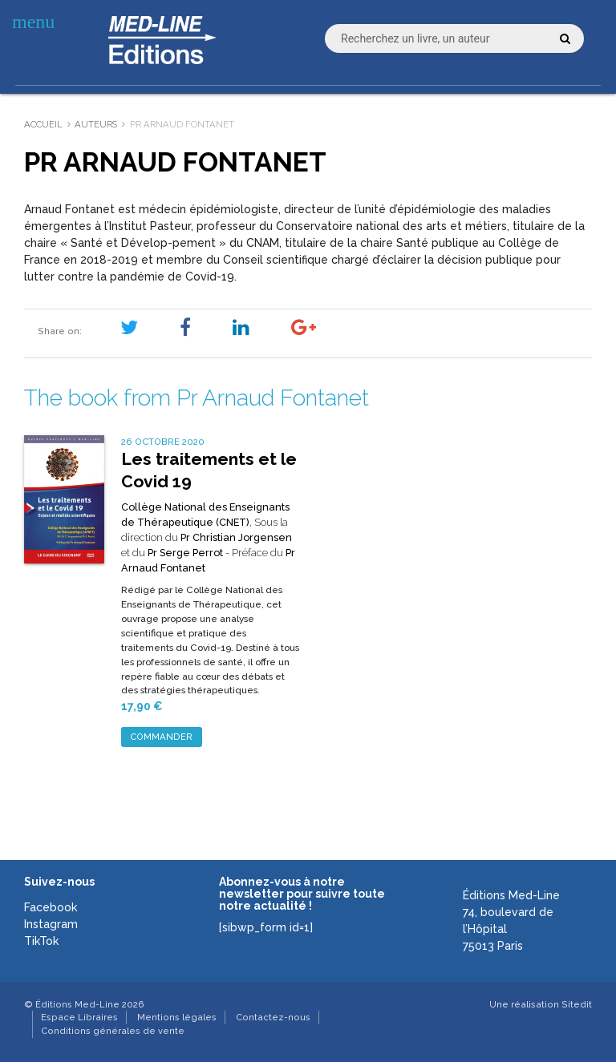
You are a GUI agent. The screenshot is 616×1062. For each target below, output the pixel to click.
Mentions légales (177, 1017)
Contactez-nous (273, 1017)
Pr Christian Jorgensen (236, 537)
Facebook (50, 907)
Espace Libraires (79, 1017)
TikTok (41, 941)
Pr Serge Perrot (185, 553)
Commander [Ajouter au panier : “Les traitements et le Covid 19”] (161, 736)
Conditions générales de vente (112, 1030)
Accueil (43, 124)
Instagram (51, 924)
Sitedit (576, 1004)
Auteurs (96, 124)
